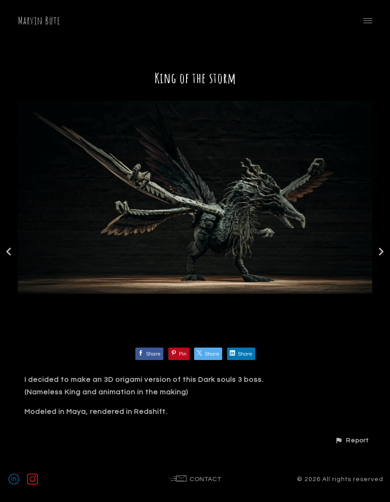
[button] (351, 440)
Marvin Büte (39, 20)
